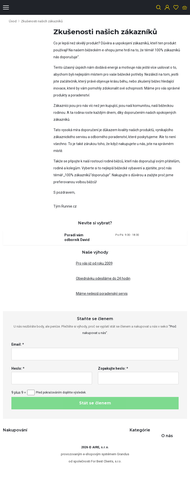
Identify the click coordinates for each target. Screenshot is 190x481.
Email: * (17, 344)
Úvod (13, 21)
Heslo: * (17, 368)
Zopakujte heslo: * (113, 368)
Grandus (123, 454)
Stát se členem (95, 403)
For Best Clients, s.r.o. (106, 461)
